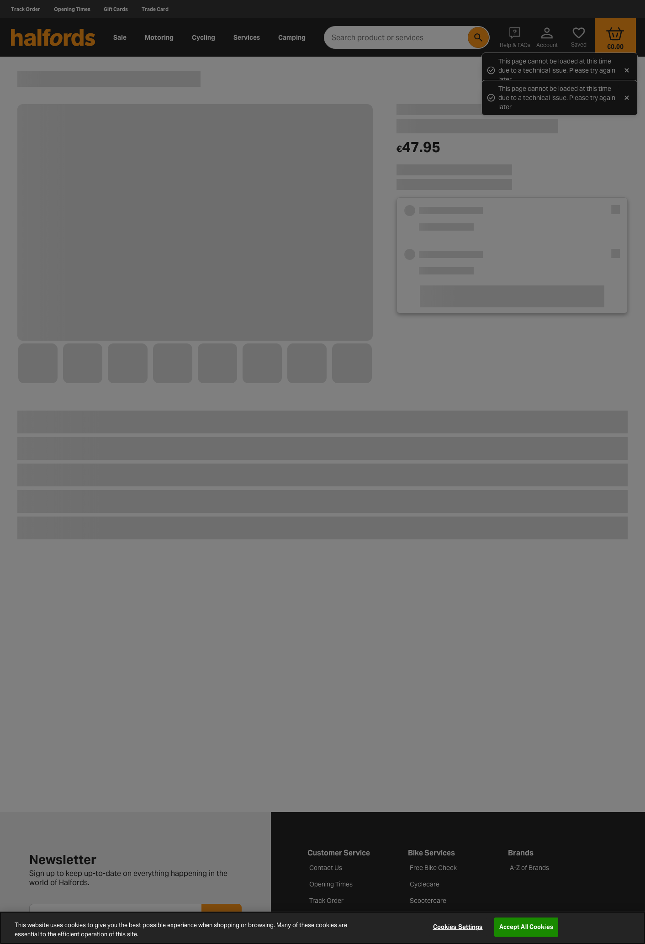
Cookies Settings (458, 927)
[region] (322, 928)
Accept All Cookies (526, 927)
